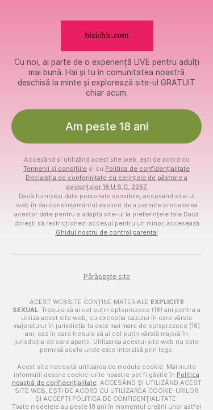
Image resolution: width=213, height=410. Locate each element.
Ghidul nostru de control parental (107, 232)
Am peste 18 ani (106, 126)
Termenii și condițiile (55, 169)
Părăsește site (106, 277)
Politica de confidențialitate (147, 169)
